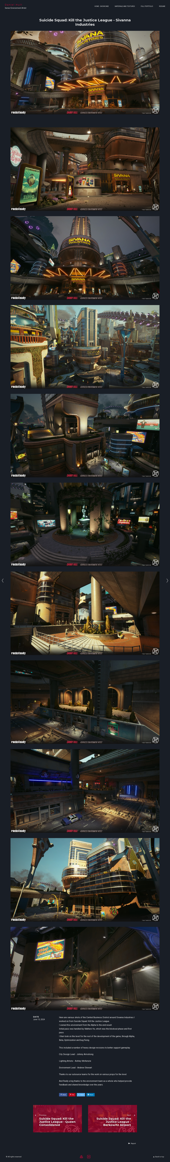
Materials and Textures (125, 6)
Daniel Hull (13, 5)
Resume (162, 6)
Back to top (158, 1157)
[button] (132, 1143)
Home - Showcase (102, 6)
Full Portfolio (147, 6)
